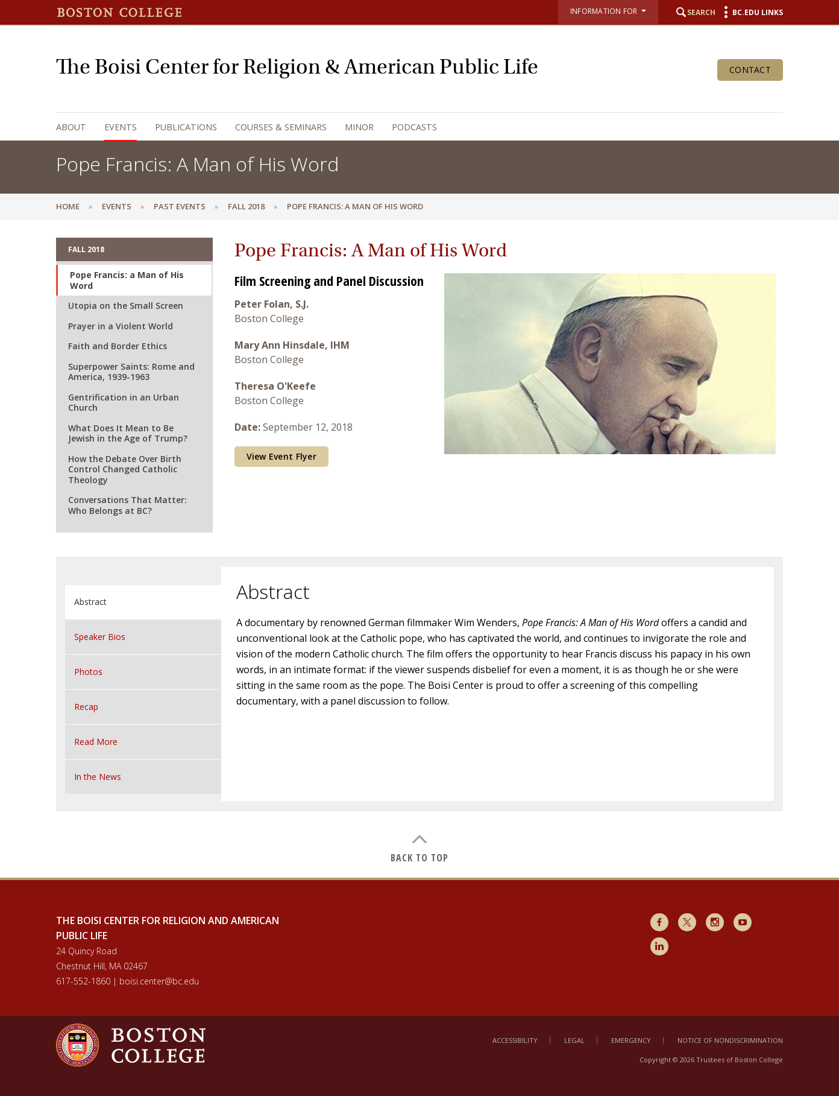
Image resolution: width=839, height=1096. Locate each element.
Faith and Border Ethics (117, 346)
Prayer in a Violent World (120, 326)
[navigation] (407, 127)
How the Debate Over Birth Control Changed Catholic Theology (124, 469)
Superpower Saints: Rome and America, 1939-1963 (131, 372)
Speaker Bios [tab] (99, 636)
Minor (359, 127)
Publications (186, 127)
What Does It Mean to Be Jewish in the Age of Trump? (127, 433)
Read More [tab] (96, 741)
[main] (419, 549)
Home (68, 206)
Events (120, 127)
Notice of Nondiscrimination (730, 1040)
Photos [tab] (88, 671)
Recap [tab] (86, 706)
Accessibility (515, 1040)
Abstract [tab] (90, 601)
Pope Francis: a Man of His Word (127, 280)
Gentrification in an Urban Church (123, 402)
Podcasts (414, 127)
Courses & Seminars (281, 127)
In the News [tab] (97, 776)
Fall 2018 (246, 206)
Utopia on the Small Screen (125, 305)
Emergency (631, 1040)
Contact (750, 69)
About (71, 127)
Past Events (180, 206)
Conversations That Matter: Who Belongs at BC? (127, 505)
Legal (574, 1040)
